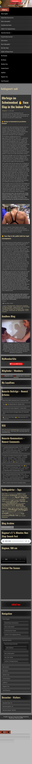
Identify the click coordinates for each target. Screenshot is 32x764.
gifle (22, 308)
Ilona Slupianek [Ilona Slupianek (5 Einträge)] (21, 506)
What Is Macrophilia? (5, 21)
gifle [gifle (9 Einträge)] (12, 501)
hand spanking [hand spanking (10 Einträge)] (17, 505)
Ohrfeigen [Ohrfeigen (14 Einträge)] (23, 509)
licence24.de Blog (16, 3)
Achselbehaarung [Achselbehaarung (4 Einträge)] (12, 494)
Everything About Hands (6, 25)
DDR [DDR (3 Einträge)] (8, 497)
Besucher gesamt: (7, 710)
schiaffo (6, 310)
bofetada (19, 307)
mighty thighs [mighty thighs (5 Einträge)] (19, 508)
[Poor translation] (7, 732)
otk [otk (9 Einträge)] (3, 512)
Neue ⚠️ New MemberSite (9, 404)
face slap (4, 308)
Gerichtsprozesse (11, 305)
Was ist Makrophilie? (5, 44)
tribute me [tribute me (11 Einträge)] (13, 515)
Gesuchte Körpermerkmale (7, 37)
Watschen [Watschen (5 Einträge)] (5, 517)
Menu (4, 10)
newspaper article (20, 309)
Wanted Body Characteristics (7, 18)
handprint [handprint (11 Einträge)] (6, 505)
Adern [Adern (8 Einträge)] (19, 494)
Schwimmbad (12, 310)
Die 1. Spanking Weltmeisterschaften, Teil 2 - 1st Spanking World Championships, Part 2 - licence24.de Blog (16, 476)
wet (16, 310)
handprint (11, 309)
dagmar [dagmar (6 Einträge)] (4, 498)
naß (15, 309)
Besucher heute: (7, 703)
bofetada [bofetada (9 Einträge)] (13, 496)
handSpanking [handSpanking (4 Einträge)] (5, 506)
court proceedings (25, 307)
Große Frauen (19, 305)
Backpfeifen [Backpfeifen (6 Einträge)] (6, 496)
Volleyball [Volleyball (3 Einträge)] (23, 515)
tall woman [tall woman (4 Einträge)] (12, 513)
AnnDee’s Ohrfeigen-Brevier (7, 51)
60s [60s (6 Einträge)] (6, 494)
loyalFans (3, 73)
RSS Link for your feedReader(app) (10, 429)
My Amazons (4, 56)
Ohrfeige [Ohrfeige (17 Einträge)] (12, 509)
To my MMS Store (16, 364)
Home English (4, 14)
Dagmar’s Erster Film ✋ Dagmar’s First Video (14, 461)
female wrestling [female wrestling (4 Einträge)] (10, 499)
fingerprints (9, 308)
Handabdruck (5, 309)
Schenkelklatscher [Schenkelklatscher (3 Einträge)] (19, 512)
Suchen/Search (5, 68)
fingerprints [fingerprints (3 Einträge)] (17, 499)
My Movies (3, 60)
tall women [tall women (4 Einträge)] (17, 513)
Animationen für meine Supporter (11, 408)
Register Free (4, 77)
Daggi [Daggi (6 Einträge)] (25, 496)
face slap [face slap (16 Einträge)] (20, 497)
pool (3, 310)
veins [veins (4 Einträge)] (20, 515)
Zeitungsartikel (21, 310)
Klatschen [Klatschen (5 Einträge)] (5, 508)
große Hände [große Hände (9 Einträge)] (19, 501)
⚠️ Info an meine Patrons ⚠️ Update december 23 (15, 417)
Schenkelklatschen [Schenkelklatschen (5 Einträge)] (10, 512)
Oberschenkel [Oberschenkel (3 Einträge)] (4, 510)
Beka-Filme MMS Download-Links (11, 400)
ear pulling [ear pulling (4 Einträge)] (12, 497)
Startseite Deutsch (5, 33)
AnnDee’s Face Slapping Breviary (8, 29)
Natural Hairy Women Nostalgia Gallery (12, 412)
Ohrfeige (27, 309)
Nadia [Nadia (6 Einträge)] (25, 508)
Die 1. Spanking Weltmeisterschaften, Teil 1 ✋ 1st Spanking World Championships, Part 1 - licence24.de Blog (16, 467)
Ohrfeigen (10, 307)
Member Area (4, 64)
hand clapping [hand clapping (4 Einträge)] (21, 503)
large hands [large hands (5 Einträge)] (11, 508)
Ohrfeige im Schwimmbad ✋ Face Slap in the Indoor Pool (16, 102)
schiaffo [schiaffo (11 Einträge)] (5, 513)
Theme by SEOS (19, 718)
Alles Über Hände (5, 48)
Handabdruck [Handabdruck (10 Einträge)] (12, 503)
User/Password (5, 81)
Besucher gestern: (7, 706)
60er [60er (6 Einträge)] (3, 494)
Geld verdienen (4, 40)
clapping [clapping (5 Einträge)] (20, 496)
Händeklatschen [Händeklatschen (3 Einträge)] (12, 506)
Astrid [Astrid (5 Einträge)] (24, 494)
